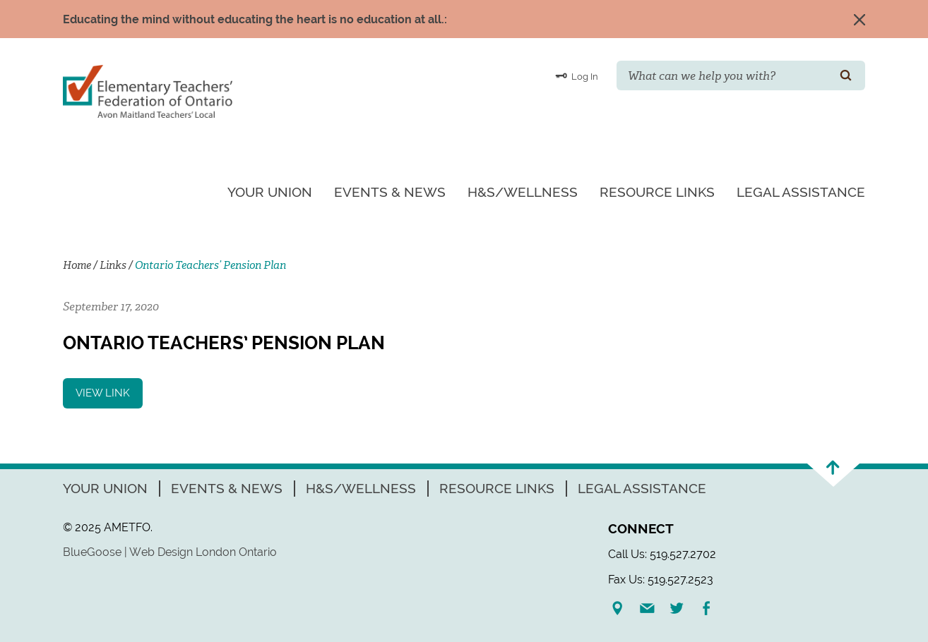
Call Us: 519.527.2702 (662, 554)
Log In (576, 75)
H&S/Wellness (523, 192)
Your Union (269, 192)
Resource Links (657, 192)
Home (77, 265)
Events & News (390, 192)
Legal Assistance (801, 192)
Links (113, 265)
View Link (103, 393)
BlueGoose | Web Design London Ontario (170, 552)
